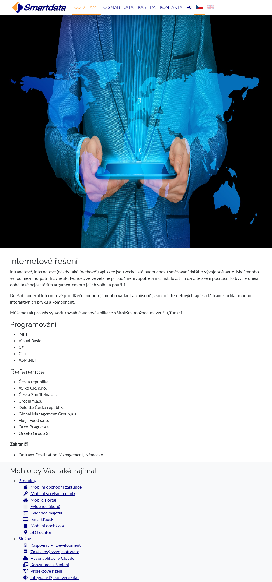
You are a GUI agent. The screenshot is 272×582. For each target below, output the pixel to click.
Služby (25, 538)
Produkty (27, 480)
